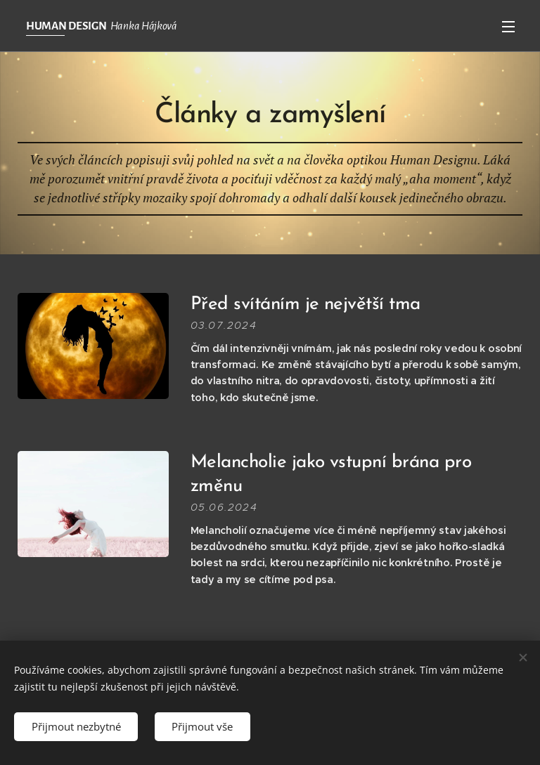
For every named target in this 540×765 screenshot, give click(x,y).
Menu (508, 26)
